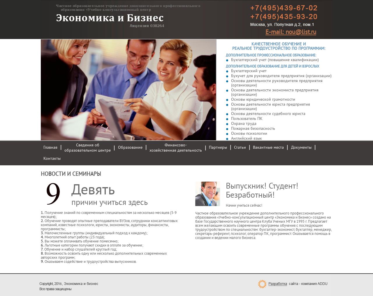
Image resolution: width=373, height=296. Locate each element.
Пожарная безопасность (253, 128)
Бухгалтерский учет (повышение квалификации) (275, 60)
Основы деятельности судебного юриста (268, 113)
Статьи (240, 147)
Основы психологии (249, 133)
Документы (301, 147)
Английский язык (246, 138)
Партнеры (218, 147)
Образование (130, 147)
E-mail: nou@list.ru (290, 32)
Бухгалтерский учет (249, 71)
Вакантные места (268, 147)
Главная (50, 147)
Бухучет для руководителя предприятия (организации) (281, 76)
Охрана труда (243, 123)
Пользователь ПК (247, 118)
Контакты (52, 158)
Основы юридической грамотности (263, 99)
